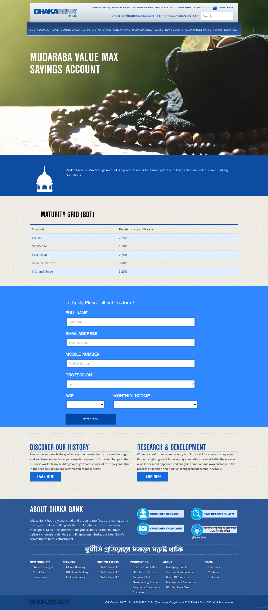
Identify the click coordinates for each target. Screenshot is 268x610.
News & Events (174, 29)
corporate (89, 29)
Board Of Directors (177, 577)
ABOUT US (43, 29)
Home (31, 29)
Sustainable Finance (198, 29)
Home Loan (40, 577)
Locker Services (75, 577)
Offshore (104, 29)
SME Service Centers (145, 572)
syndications (121, 29)
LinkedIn (213, 577)
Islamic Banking (75, 567)
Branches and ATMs (145, 567)
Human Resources (225, 29)
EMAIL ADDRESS (81, 333)
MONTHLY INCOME (131, 395)
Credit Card (40, 572)
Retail (54, 29)
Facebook (214, 567)
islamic (158, 29)
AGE (70, 395)
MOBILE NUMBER (83, 354)
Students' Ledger (43, 567)
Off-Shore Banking (77, 572)
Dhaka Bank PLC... (110, 572)
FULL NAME (77, 313)
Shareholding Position (146, 582)
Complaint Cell (141, 577)
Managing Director (177, 567)
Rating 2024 (203, 7)
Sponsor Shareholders (179, 572)
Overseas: (182, 16)
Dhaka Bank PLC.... (110, 567)
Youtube (213, 572)
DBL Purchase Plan (177, 587)
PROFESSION (79, 375)
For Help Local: (150, 16)
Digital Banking (142, 29)
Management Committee (181, 582)
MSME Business (70, 29)
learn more (45, 476)
